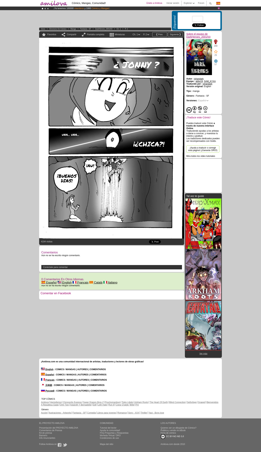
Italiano (110, 282)
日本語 (46, 385)
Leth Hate (102, 405)
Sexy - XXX (133, 413)
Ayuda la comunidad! (110, 430)
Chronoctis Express (72, 402)
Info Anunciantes (47, 438)
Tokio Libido (127, 402)
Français (80, 282)
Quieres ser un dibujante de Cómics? (178, 428)
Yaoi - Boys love (156, 413)
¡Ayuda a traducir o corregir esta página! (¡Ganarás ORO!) (203, 149)
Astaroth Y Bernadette (81, 405)
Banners (43, 435)
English (64, 282)
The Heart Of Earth (159, 402)
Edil (94, 405)
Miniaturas (120, 34)
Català (95, 282)
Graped (201, 402)
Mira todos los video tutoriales (200, 156)
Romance (122, 413)
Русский (47, 391)
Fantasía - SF (85, 29)
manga (73, 29)
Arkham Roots (141, 402)
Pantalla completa (95, 34)
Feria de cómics (168, 433)
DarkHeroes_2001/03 (103, 29)
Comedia (91, 413)
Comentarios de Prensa (50, 430)
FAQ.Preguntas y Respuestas (114, 433)
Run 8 (111, 405)
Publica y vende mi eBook (173, 430)
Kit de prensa (45, 433)
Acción (44, 413)
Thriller (143, 413)
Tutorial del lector (108, 428)
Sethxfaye (191, 402)
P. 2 (126, 29)
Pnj (137, 405)
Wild (132, 405)
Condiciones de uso (109, 438)
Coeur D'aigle (122, 405)
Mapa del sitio (106, 444)
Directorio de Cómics (57, 29)
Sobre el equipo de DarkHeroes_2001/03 (198, 35)
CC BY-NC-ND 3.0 (172, 436)
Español (49, 282)
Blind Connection (177, 402)
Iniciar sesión (173, 3)
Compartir (71, 34)
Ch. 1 (119, 29)
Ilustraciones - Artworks (60, 413)
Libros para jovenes (106, 413)
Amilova (45, 402)
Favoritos (51, 34)
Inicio (43, 29)
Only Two (64, 405)
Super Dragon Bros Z (93, 402)
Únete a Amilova (154, 3)
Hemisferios (55, 402)
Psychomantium (112, 402)
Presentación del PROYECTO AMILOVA (58, 428)
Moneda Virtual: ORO (110, 435)
